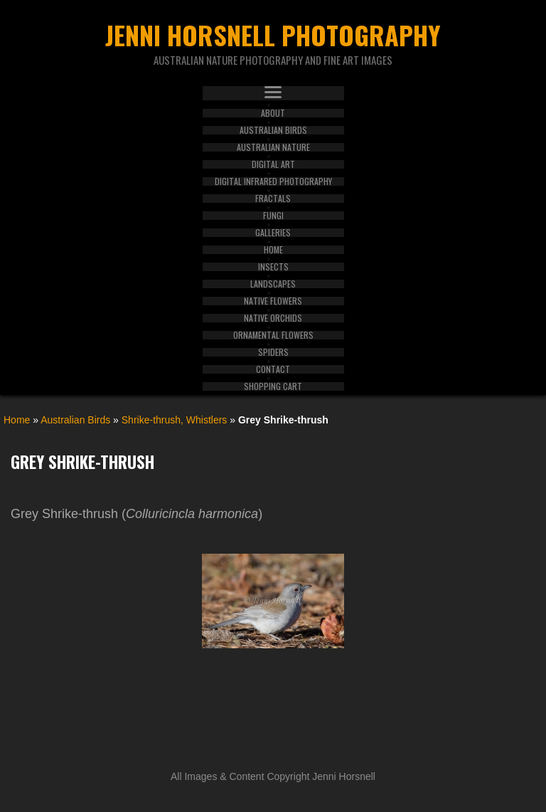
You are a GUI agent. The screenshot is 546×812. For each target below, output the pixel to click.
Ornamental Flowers (273, 335)
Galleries (273, 232)
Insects (273, 267)
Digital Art (273, 164)
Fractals (273, 198)
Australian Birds (273, 130)
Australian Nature (273, 147)
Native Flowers (273, 301)
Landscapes (273, 284)
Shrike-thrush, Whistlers (175, 420)
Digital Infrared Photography (273, 181)
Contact (273, 369)
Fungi (273, 215)
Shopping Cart (273, 386)
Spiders (273, 352)
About (273, 113)
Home (273, 250)
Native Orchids (273, 318)
